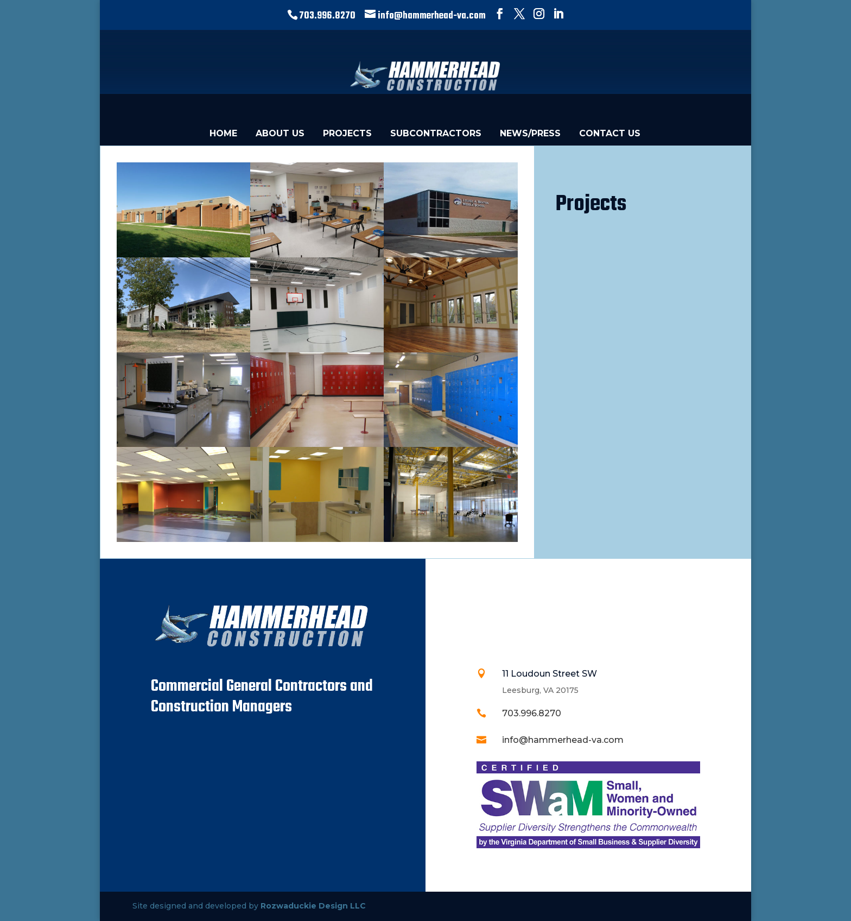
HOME (223, 133)
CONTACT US (609, 133)
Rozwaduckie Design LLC (313, 906)
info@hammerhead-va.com (563, 740)
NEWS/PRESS (530, 133)
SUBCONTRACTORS (435, 133)
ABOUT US (280, 133)
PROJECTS (347, 133)
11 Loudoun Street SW (549, 673)
